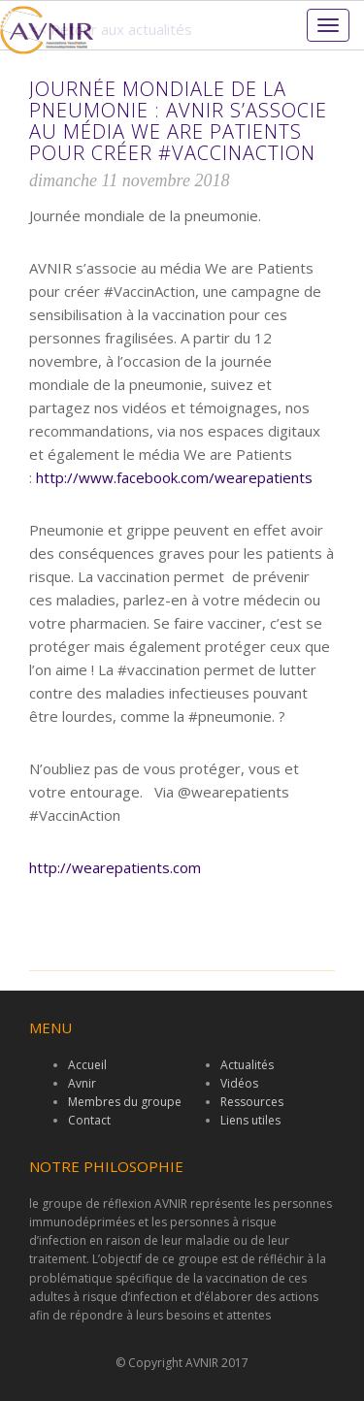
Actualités (247, 1065)
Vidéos (239, 1083)
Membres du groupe (125, 1101)
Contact (89, 1120)
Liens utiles (250, 1120)
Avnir (82, 1083)
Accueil (87, 1065)
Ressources (251, 1101)
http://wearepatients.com (115, 867)
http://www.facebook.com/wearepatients (174, 477)
